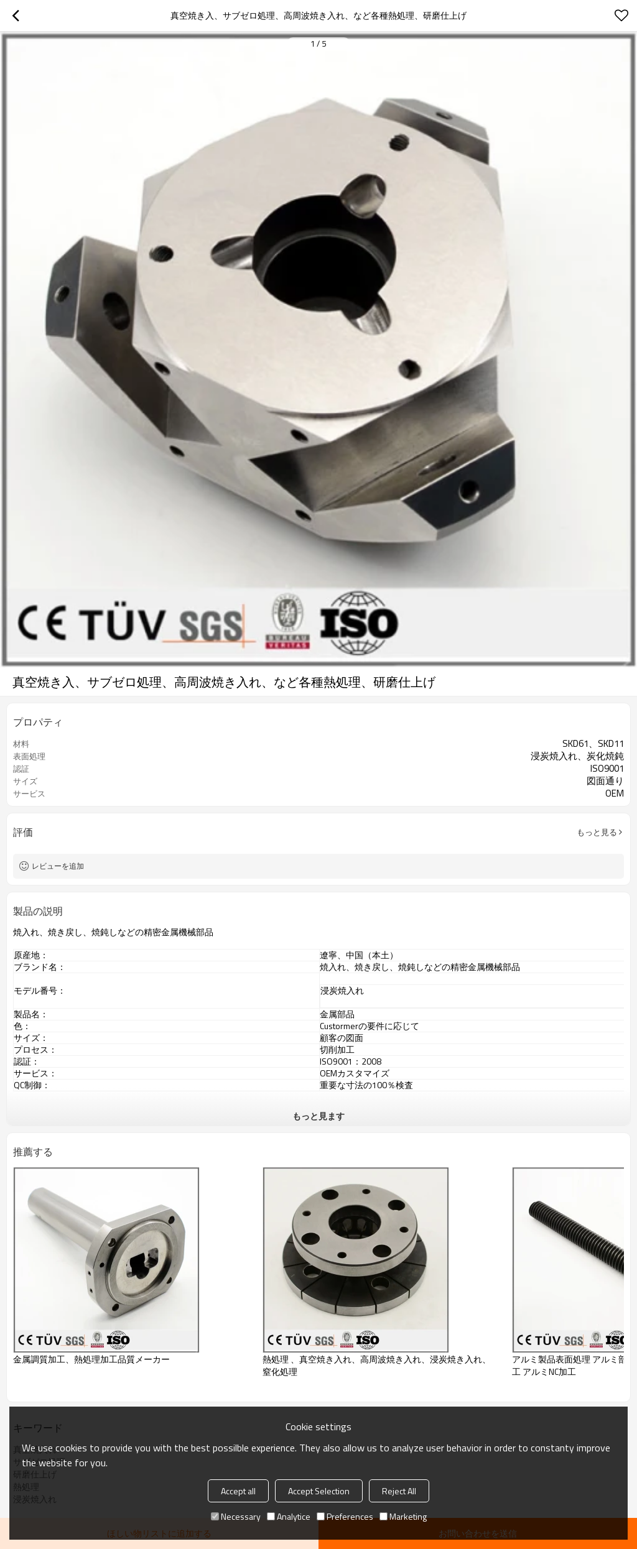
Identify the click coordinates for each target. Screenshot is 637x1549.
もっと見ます (318, 1115)
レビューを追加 (58, 866)
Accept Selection (319, 1490)
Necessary (236, 1516)
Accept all (238, 1490)
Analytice (288, 1516)
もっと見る (597, 832)
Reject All (399, 1490)
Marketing (403, 1516)
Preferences (345, 1516)
